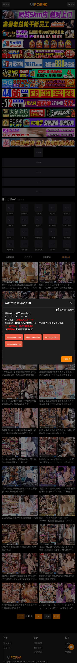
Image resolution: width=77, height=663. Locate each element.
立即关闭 (67, 359)
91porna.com (21, 316)
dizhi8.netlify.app (14, 344)
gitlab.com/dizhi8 (33, 337)
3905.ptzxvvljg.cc (23, 313)
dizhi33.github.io (51, 337)
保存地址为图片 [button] (65, 310)
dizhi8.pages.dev (14, 337)
